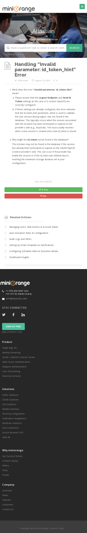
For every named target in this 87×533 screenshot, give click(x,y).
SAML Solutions (10, 394)
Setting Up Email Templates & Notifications (31, 245)
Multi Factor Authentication (16, 361)
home (22, 39)
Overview (7, 490)
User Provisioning (11, 371)
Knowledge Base (37, 39)
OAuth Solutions (10, 399)
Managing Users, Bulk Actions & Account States (33, 226)
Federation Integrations (14, 418)
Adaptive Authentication (14, 366)
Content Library (10, 460)
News (5, 495)
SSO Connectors (10, 427)
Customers (7, 504)
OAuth (65, 39)
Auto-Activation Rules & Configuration (28, 233)
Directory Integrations (13, 413)
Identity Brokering (11, 352)
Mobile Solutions (10, 409)
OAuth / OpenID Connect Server (18, 357)
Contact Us (8, 509)
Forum (5, 474)
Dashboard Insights (19, 257)
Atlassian (53, 39)
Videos (5, 465)
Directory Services (11, 376)
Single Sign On (9, 347)
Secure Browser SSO (12, 432)
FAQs (5, 470)
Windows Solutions (12, 423)
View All (6, 437)
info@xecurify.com (16, 298)
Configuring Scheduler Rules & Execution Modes (33, 251)
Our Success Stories (12, 456)
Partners (6, 499)
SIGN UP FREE (13, 326)
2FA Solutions (9, 404)
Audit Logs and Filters (20, 239)
